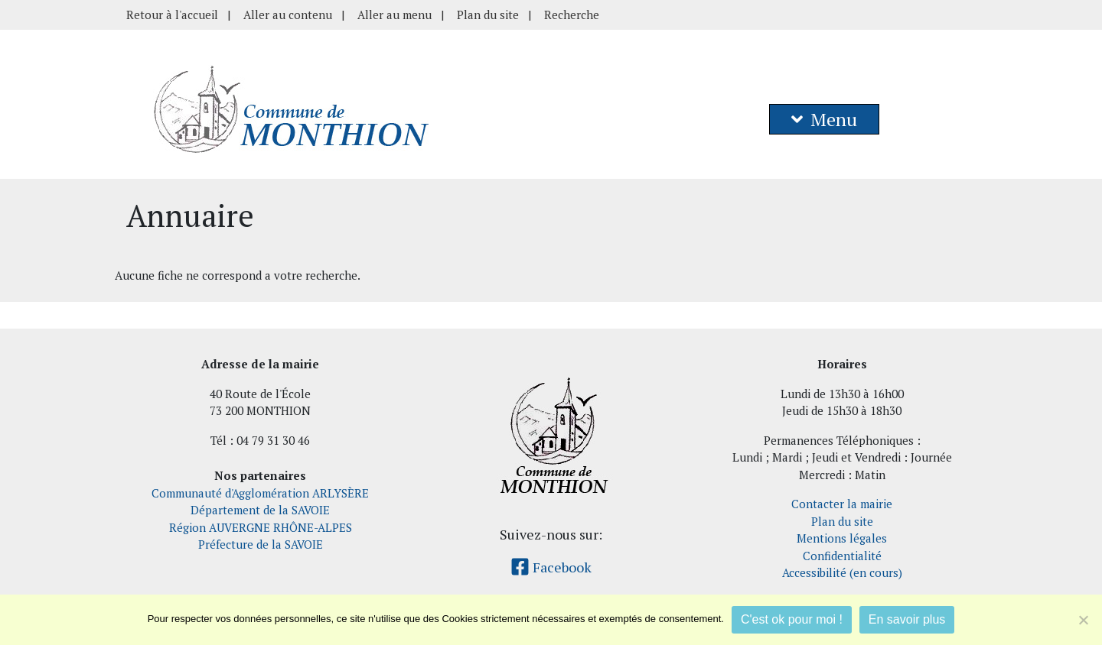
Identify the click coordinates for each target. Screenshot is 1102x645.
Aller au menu (394, 14)
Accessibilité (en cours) (842, 572)
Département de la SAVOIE (260, 509)
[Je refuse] (1083, 619)
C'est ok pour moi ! (792, 619)
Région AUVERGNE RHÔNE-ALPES (260, 527)
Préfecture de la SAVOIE (260, 544)
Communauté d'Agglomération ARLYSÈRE (260, 493)
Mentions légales (842, 538)
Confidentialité (842, 555)
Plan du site (488, 14)
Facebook (551, 567)
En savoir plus (907, 619)
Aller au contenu (287, 14)
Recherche (571, 14)
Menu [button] (824, 119)
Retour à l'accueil (172, 14)
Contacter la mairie (841, 503)
